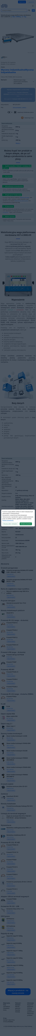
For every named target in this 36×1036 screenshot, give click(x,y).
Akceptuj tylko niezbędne (10, 524)
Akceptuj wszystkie (26, 524)
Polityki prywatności (7, 520)
